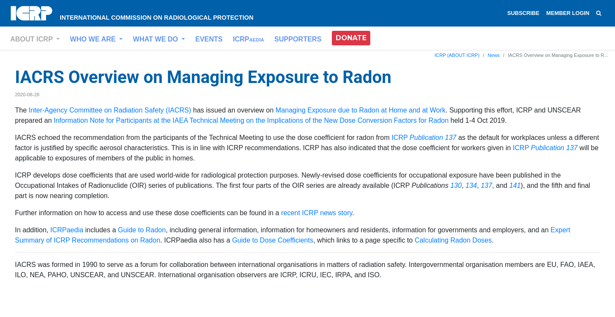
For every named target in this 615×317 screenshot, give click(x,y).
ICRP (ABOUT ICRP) (456, 55)
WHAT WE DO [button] (156, 39)
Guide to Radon (142, 230)
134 (471, 185)
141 (515, 185)
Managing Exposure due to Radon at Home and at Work (360, 110)
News (494, 55)
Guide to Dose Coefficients (272, 240)
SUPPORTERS (297, 39)
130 (456, 185)
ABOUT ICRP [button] (32, 39)
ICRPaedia (66, 230)
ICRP (248, 39)
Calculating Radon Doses (453, 240)
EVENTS (209, 39)
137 (486, 185)
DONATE (351, 38)
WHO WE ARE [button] (93, 39)
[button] (351, 38)
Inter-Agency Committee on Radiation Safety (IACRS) (110, 110)
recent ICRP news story (316, 212)
